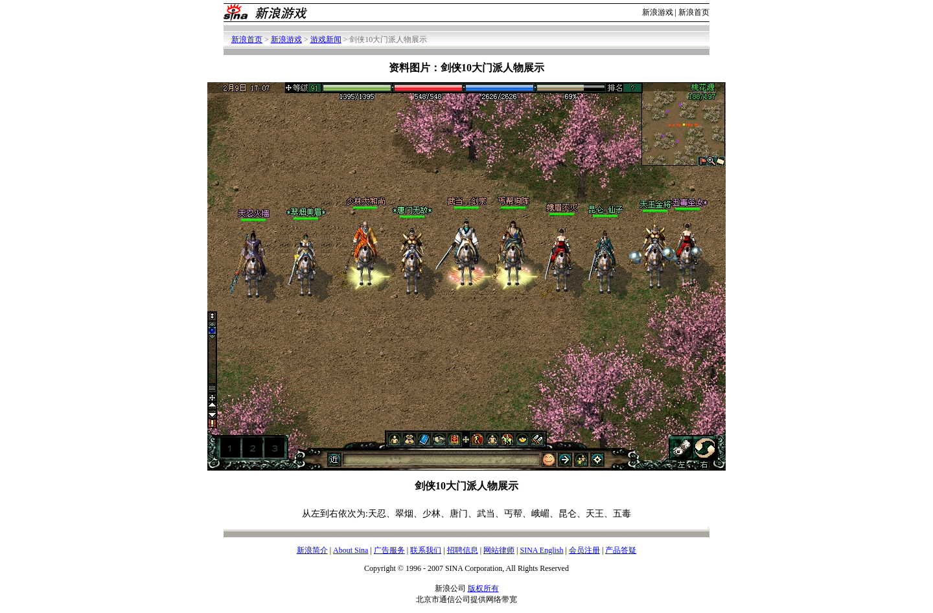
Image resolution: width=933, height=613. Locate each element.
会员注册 (584, 550)
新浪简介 (312, 550)
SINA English (541, 550)
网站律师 (498, 550)
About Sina (350, 550)
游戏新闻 (325, 39)
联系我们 (425, 550)
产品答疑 (620, 550)
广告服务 (389, 550)
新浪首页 (693, 12)
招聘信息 (462, 550)
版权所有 (483, 588)
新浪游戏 (657, 12)
